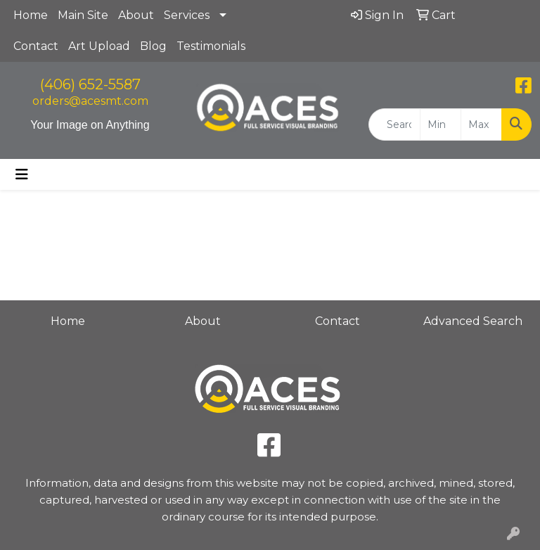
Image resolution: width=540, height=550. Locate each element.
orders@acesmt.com (90, 101)
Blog (153, 46)
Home (30, 15)
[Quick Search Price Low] (440, 124)
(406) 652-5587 (90, 84)
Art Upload (99, 46)
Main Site (83, 15)
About (136, 15)
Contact (35, 46)
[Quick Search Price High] (481, 124)
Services (187, 15)
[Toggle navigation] (22, 174)
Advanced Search (472, 321)
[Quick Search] (394, 124)
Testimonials (210, 46)
